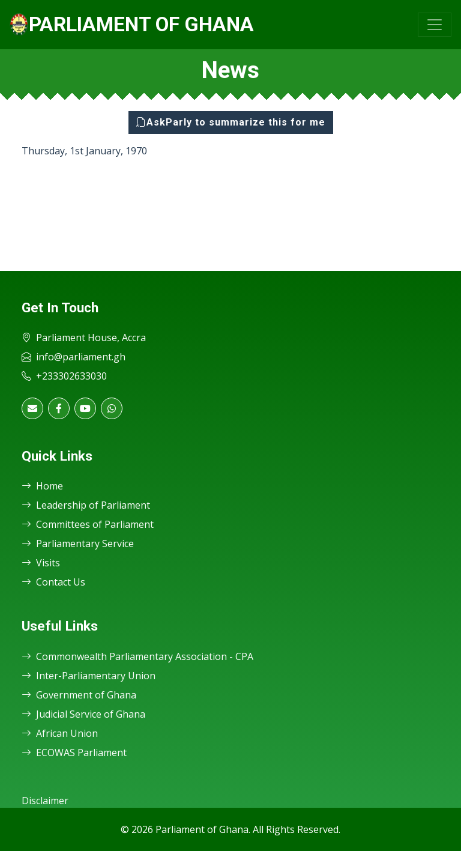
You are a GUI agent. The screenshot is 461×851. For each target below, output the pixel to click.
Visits (41, 562)
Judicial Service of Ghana (83, 714)
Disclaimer (45, 800)
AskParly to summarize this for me (230, 122)
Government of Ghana (79, 694)
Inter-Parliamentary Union (88, 675)
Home (42, 485)
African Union (60, 733)
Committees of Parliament (88, 524)
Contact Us (53, 582)
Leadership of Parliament (86, 505)
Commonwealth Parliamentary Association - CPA (137, 656)
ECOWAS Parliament (74, 752)
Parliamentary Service (78, 543)
